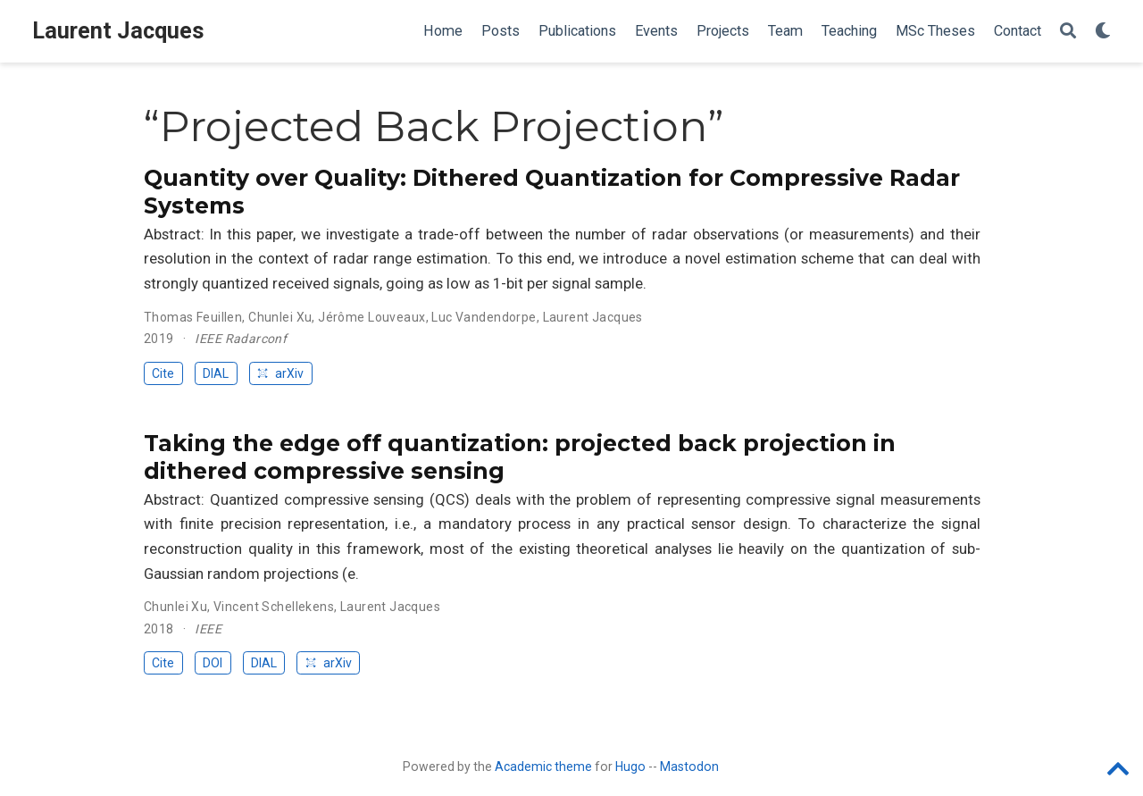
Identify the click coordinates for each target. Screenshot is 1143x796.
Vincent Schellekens (273, 606)
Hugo (630, 766)
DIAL (216, 373)
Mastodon (689, 766)
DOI (212, 663)
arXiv (280, 373)
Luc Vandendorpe (483, 317)
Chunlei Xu (280, 317)
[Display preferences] (1103, 31)
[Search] (1068, 31)
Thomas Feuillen (193, 317)
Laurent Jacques (118, 31)
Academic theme (543, 766)
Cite (163, 373)
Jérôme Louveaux (371, 317)
